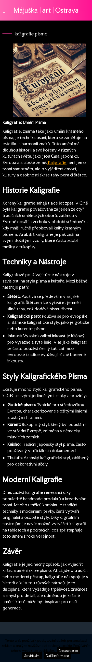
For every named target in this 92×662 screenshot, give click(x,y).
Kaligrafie (56, 162)
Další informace (57, 656)
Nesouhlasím (68, 650)
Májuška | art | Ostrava (46, 10)
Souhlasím (31, 656)
